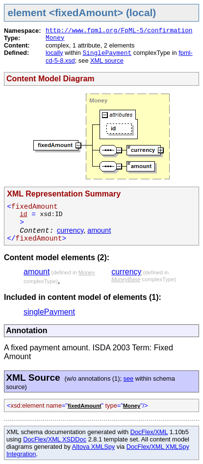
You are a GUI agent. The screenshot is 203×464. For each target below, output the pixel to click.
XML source (107, 60)
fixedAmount (84, 406)
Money (55, 38)
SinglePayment (106, 53)
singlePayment (49, 312)
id (23, 214)
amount (99, 230)
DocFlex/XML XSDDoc (54, 439)
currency (70, 230)
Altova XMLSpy (93, 446)
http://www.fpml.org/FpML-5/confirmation (119, 30)
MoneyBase (125, 279)
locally (54, 52)
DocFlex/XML (149, 432)
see (129, 378)
